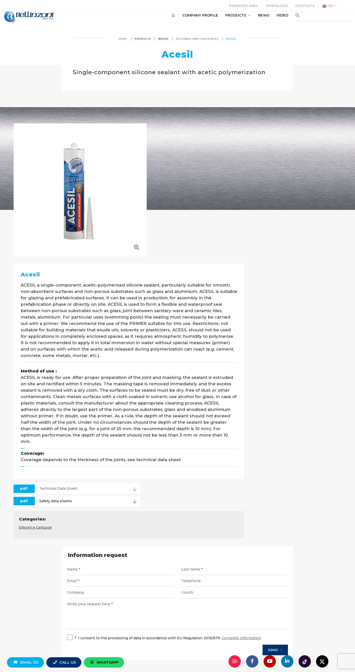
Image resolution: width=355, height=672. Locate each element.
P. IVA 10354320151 (148, 633)
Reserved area (243, 6)
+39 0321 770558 (205, 616)
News (248, 19)
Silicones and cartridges (197, 38)
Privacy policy (216, 633)
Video (267, 19)
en (328, 6)
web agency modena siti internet (178, 653)
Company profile (185, 19)
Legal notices (185, 633)
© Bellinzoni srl (110, 633)
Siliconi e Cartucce (147, 399)
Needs (164, 38)
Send (266, 523)
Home (123, 38)
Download (277, 6)
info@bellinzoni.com (156, 616)
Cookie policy (248, 633)
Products (223, 19)
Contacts (305, 6)
